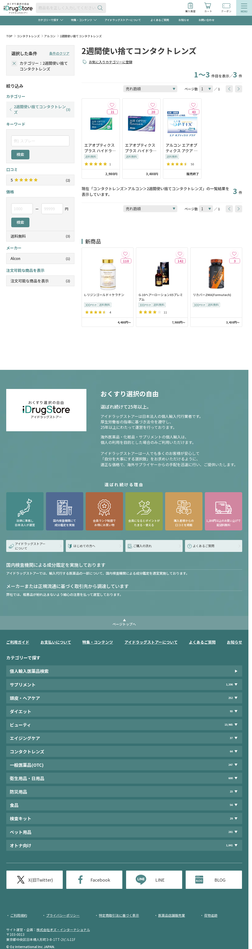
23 (231, 791)
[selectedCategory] (14, 63)
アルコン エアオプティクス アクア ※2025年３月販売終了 (182, 147)
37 (231, 738)
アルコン (50, 36)
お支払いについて (55, 642)
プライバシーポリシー (63, 915)
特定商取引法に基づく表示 (119, 915)
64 (231, 751)
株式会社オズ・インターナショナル (63, 929)
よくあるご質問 (160, 20)
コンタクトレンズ (28, 36)
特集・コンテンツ (97, 642)
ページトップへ (124, 624)
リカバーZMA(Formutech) (212, 295)
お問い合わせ (206, 20)
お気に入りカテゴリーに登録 (110, 61)
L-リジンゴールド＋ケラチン (104, 295)
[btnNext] (238, 88)
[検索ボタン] (101, 8)
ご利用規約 (18, 915)
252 (230, 698)
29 (231, 818)
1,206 (229, 684)
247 (230, 764)
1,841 (229, 845)
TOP (9, 36)
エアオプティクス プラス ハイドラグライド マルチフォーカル (141, 147)
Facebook (100, 880)
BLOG (219, 880)
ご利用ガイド (17, 642)
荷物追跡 (211, 915)
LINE (160, 880)
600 (230, 778)
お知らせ (184, 20)
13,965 (228, 724)
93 (231, 711)
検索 (20, 154)
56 (231, 805)
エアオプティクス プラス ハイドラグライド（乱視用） (100, 147)
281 (230, 832)
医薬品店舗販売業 (171, 915)
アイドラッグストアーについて (123, 20)
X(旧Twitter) (40, 880)
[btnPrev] (229, 88)
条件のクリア (59, 53)
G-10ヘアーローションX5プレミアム (161, 297)
